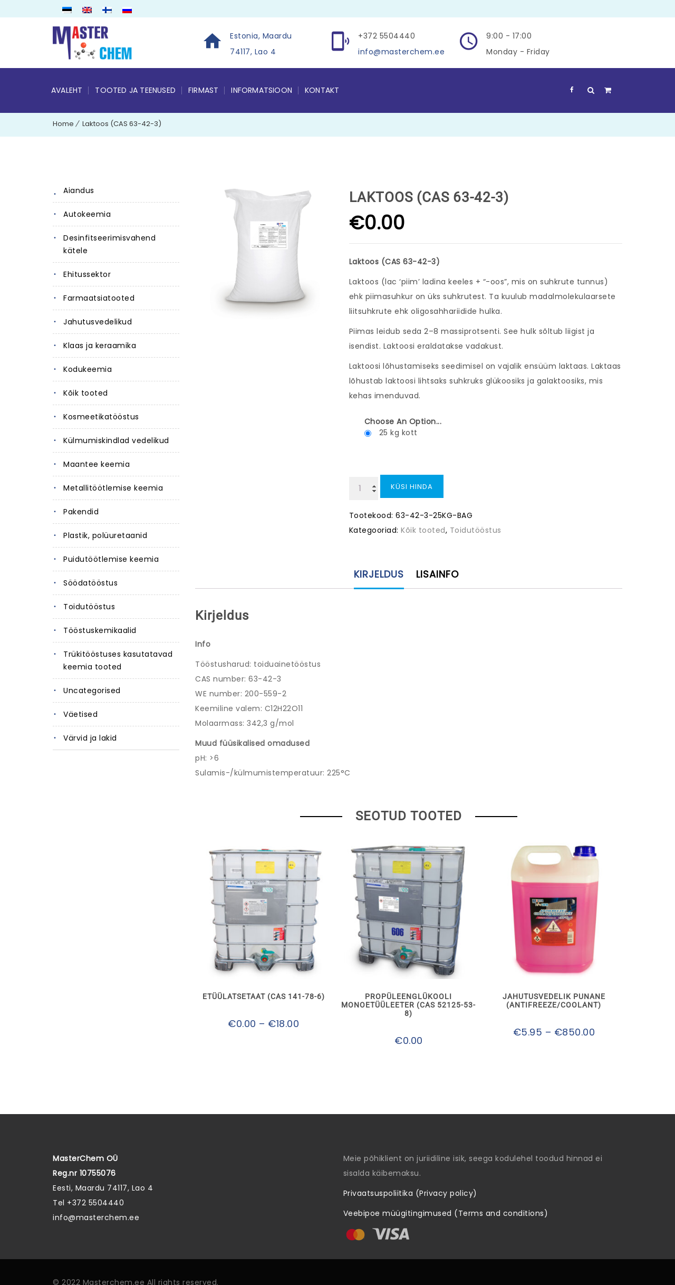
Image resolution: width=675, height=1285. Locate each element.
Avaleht (66, 90)
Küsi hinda (412, 487)
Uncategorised (92, 690)
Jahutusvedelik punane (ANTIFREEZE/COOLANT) (554, 1000)
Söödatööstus (90, 583)
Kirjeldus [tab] (379, 574)
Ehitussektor (87, 274)
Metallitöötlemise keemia (113, 488)
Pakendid (81, 511)
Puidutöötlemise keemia (111, 559)
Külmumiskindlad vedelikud (116, 440)
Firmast (203, 90)
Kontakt (322, 90)
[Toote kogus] (363, 488)
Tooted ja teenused (135, 90)
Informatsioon (261, 90)
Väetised (80, 714)
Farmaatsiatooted (98, 298)
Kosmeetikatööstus (101, 416)
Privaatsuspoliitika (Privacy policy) (410, 1193)
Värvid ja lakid (90, 738)
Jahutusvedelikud (97, 322)
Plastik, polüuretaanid (105, 535)
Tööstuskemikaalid (100, 630)
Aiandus (78, 190)
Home (63, 124)
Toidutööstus (89, 606)
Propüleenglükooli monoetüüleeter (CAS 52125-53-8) (408, 1005)
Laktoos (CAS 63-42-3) (121, 124)
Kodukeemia (87, 369)
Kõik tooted (85, 393)
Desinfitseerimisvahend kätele (109, 244)
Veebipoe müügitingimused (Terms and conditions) (445, 1213)
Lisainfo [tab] (437, 574)
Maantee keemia (96, 464)
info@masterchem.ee (401, 51)
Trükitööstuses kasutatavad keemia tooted (117, 660)
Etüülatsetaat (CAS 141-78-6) (263, 996)
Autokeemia (87, 214)
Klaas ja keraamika (99, 345)
